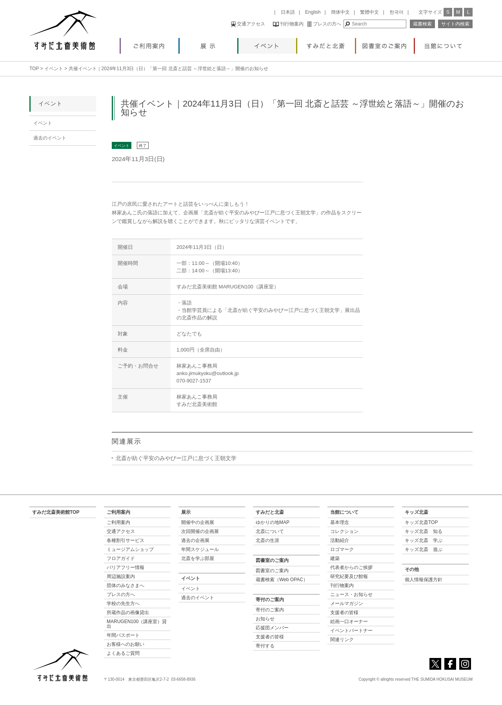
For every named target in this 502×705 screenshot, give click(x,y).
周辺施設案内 (121, 576)
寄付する (265, 646)
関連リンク (342, 639)
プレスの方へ (324, 24)
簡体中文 (340, 12)
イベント (267, 44)
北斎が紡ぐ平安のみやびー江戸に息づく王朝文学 (176, 458)
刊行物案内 (288, 24)
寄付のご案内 (270, 610)
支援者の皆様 (270, 637)
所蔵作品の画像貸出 (128, 612)
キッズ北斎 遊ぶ (423, 549)
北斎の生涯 (267, 540)
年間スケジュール (200, 549)
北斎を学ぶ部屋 (197, 558)
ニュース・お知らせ (351, 594)
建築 (335, 558)
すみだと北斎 (326, 44)
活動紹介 (339, 540)
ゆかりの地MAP (272, 522)
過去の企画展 (195, 540)
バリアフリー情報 (125, 567)
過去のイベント (49, 138)
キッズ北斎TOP (421, 522)
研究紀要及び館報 (349, 576)
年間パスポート (123, 635)
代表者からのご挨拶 (351, 567)
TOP (34, 68)
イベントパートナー (351, 630)
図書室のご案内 (385, 44)
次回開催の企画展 (200, 531)
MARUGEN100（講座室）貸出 (137, 624)
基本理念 (339, 522)
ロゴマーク (342, 549)
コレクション (344, 531)
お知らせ (265, 619)
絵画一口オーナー (349, 621)
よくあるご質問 (123, 653)
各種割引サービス (125, 540)
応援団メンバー (272, 628)
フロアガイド (121, 558)
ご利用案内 (149, 44)
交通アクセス (248, 24)
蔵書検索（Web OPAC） (282, 579)
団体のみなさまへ (125, 585)
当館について (444, 44)
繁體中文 (369, 12)
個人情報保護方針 (423, 579)
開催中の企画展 (197, 522)
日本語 (288, 12)
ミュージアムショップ (130, 549)
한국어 (396, 12)
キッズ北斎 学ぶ (423, 540)
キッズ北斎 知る (423, 531)
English (312, 12)
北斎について (270, 531)
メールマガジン (346, 603)
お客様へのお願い (125, 644)
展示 (208, 44)
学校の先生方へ (123, 603)
